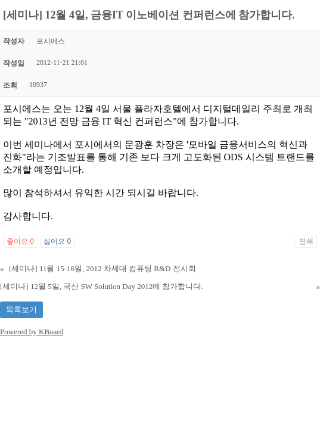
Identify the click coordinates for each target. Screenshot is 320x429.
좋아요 (20, 241)
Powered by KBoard (31, 331)
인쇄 (306, 241)
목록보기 (21, 309)
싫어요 (57, 241)
